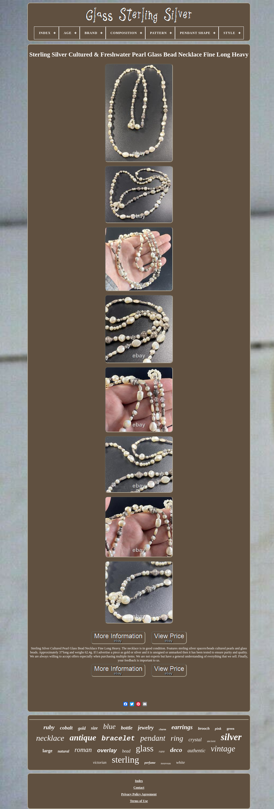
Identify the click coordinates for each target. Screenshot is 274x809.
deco (176, 749)
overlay (107, 750)
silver (231, 737)
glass (145, 748)
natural (63, 751)
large (47, 750)
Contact (139, 787)
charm (162, 729)
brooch (204, 728)
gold (81, 728)
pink (218, 729)
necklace (50, 737)
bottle (126, 728)
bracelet (118, 739)
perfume (149, 763)
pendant (152, 738)
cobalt (66, 728)
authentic (197, 750)
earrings (182, 727)
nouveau (166, 763)
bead (126, 751)
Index (139, 781)
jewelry (146, 728)
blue (109, 727)
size (94, 728)
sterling (125, 760)
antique (83, 737)
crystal (194, 739)
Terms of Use (139, 801)
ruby (49, 727)
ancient (211, 741)
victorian (99, 763)
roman (83, 749)
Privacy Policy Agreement (139, 794)
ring (177, 738)
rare (162, 751)
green (230, 729)
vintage (223, 748)
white (180, 762)
